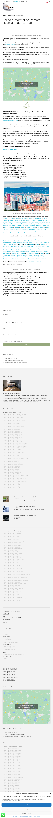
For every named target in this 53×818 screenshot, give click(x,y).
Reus (48, 246)
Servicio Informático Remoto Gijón (11, 469)
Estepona (39, 229)
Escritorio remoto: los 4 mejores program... (25, 515)
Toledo (30, 255)
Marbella (25, 242)
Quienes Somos (6, 610)
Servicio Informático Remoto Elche (12, 454)
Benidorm (7, 224)
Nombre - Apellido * (26, 317)
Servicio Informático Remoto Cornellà (12, 449)
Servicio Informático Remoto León (11, 785)
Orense (26, 244)
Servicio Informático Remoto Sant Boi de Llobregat (15, 577)
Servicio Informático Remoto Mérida (12, 538)
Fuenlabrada (13, 231)
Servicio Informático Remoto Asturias (12, 753)
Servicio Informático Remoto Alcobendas (13, 417)
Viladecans (15, 258)
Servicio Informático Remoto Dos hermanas (14, 452)
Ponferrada (23, 246)
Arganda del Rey (42, 220)
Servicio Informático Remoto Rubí (11, 562)
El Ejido (6, 229)
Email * (26, 330)
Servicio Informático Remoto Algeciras (12, 423)
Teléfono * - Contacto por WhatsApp (26, 324)
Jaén (9, 239)
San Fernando (20, 249)
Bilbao (12, 224)
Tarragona (19, 255)
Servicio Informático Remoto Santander (13, 576)
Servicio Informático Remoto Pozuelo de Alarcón (15, 554)
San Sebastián (43, 249)
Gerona (26, 231)
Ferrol (44, 229)
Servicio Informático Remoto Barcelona (13, 432)
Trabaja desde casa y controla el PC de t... (25, 506)
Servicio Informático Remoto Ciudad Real (13, 767)
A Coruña (5, 218)
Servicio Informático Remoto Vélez (12, 594)
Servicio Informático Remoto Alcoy (12, 422)
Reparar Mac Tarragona (8, 672)
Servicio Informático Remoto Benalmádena (13, 435)
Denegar (26, 809)
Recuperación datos (7, 656)
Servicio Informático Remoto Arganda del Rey (14, 426)
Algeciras (17, 220)
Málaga (14, 242)
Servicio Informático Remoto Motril (12, 544)
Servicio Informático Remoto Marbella (12, 535)
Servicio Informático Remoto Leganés (12, 482)
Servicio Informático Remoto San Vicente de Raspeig (16, 580)
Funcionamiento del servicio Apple (11, 611)
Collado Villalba (8, 227)
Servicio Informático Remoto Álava (12, 748)
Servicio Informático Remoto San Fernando (13, 568)
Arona (5, 222)
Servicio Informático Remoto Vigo (11, 595)
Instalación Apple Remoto (10, 641)
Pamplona (6, 246)
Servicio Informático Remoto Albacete (12, 750)
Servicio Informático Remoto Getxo (12, 473)
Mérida (36, 242)
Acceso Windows (7, 644)
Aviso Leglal (37, 816)
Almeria (28, 220)
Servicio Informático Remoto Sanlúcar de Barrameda (16, 570)
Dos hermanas (41, 227)
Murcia (21, 244)
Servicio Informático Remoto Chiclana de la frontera (15, 446)
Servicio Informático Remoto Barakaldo (13, 434)
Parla (11, 246)
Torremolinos (6, 257)
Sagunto (39, 248)
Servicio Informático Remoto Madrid (12, 791)
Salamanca (45, 248)
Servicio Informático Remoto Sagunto (12, 565)
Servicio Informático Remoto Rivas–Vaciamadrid (15, 557)
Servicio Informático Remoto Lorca (12, 487)
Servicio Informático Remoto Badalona (12, 431)
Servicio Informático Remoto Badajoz (12, 756)
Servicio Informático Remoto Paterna (12, 551)
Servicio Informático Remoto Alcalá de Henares (14, 420)
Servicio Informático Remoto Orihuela (12, 545)
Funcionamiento (7, 639)
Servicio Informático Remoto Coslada (12, 450)
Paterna (16, 246)
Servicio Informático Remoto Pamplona (13, 548)
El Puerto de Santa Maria (28, 229)
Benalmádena (46, 222)
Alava (11, 218)
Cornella (22, 227)
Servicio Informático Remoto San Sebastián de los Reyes (16, 573)
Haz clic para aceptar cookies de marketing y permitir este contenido (26, 84)
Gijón (35, 231)
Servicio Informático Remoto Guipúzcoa (13, 779)
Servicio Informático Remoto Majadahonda (13, 531)
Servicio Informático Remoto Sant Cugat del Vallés (15, 566)
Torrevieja (20, 257)
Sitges (47, 253)
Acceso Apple (6, 636)
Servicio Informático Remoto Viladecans (13, 597)
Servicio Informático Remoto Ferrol (12, 461)
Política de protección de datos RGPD (27, 816)
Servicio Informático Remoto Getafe (12, 467)
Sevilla (42, 253)
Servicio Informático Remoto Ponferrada (13, 553)
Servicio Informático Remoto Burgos (12, 759)
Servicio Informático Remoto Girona (12, 774)
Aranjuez (34, 220)
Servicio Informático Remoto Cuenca (12, 771)
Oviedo (37, 244)
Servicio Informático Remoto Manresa (12, 533)
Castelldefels (41, 224)
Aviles (13, 222)
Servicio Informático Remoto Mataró (12, 536)
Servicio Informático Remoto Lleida (12, 788)
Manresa (19, 242)
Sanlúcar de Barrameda (31, 249)
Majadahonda (7, 242)
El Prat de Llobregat (15, 229)
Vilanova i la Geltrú (25, 258)
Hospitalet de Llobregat (30, 232)
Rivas (5, 248)
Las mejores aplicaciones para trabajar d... (25, 497)
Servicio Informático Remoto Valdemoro (13, 592)
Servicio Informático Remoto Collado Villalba (14, 447)
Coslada (28, 227)
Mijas (41, 242)
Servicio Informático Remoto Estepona (12, 460)
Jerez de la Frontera (17, 239)
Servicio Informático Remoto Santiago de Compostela (16, 579)
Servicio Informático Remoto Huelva (12, 780)
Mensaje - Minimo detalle (26, 336)
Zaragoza (44, 258)
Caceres (23, 224)
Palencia (42, 244)
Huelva (39, 232)
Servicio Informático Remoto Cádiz (12, 762)
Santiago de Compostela (18, 253)
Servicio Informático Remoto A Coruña (12, 415)
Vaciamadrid (11, 248)
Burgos (17, 224)
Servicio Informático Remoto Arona (12, 428)
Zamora (38, 258)
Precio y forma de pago (9, 650)
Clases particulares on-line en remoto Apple (14, 654)
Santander (39, 251)
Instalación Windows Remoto (10, 649)
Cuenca (34, 227)
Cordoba (16, 227)
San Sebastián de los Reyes (11, 251)
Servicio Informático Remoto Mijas (11, 539)
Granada (40, 231)
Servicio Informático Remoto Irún (11, 476)
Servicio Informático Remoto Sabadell (12, 563)
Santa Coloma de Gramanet (27, 251)
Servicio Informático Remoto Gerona (12, 773)
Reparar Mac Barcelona (8, 679)
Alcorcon (6, 220)
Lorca (35, 240)
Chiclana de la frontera (35, 225)
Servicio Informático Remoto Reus (11, 556)
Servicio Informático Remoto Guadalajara (13, 777)
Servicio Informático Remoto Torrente (12, 589)
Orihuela (31, 244)
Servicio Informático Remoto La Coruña (13, 770)
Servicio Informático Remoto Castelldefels (13, 441)
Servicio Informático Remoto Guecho (12, 472)
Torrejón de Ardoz (38, 255)
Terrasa (25, 255)
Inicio (4, 15)
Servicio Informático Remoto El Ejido (12, 455)
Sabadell (33, 248)
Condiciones (6, 613)
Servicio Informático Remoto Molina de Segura (14, 541)
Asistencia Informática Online (10, 669)
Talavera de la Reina (9, 255)
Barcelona (38, 222)
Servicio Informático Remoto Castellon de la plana (15, 443)
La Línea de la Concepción (31, 239)
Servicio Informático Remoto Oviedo (12, 547)
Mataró (31, 242)
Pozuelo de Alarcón (40, 246)
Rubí (28, 248)
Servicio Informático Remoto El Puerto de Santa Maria (16, 458)
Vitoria (33, 258)
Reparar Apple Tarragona (9, 674)
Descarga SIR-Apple (8, 638)
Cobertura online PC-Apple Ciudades (12, 412)
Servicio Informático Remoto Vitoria (12, 600)
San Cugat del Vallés (9, 249)
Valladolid (39, 257)
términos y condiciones (16, 341)
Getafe (31, 231)
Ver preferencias (26, 813)
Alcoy (11, 220)
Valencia (33, 257)
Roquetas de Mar (20, 248)
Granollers (6, 232)
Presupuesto (6, 614)
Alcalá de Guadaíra (36, 218)
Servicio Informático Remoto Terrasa (12, 585)
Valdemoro (27, 257)
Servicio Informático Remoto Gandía (12, 466)
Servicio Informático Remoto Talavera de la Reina (15, 583)
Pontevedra (30, 246)
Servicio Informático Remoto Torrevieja (12, 591)
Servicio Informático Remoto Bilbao (12, 438)
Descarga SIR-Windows (9, 646)
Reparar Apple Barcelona (9, 680)
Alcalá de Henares (25, 218)
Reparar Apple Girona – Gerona (10, 677)
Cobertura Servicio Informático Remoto (12, 746)
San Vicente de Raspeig (32, 253)
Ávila (9, 222)
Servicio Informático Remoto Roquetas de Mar (14, 560)
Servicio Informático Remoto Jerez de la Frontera (15, 478)
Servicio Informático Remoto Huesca (12, 782)
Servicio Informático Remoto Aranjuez (12, 425)
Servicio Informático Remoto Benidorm (13, 437)
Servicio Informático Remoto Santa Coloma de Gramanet (17, 574)
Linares (20, 240)
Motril (16, 244)
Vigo (10, 258)
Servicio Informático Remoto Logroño (12, 485)
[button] (50, 793)
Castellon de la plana (9, 225)
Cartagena (34, 224)
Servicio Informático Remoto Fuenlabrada (13, 464)
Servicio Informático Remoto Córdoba (12, 768)
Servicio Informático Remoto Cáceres (12, 760)
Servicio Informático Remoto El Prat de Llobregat (15, 457)
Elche (47, 227)
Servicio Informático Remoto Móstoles (12, 542)
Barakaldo (31, 222)
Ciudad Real (46, 225)
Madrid (44, 240)
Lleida (25, 240)
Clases (4, 652)
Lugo (39, 240)
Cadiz (28, 224)
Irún (5, 239)
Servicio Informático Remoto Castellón (12, 765)
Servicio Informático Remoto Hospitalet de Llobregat (16, 475)
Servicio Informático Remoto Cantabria (13, 763)
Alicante (23, 220)
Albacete (16, 218)
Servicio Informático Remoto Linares (12, 484)
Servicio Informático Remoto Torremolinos (13, 588)
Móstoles (11, 244)
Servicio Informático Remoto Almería (12, 751)
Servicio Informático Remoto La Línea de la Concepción (16, 479)
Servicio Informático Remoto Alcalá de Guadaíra (15, 414)
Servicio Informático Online (9, 671)
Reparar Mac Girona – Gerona (10, 676)
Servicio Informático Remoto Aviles (12, 429)
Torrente (14, 257)
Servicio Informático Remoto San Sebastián (13, 571)
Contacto (5, 622)
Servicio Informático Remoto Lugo (11, 789)
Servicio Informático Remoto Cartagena (13, 440)
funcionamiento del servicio (10, 120)
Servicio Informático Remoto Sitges (12, 582)
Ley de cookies (16, 816)
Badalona (24, 222)
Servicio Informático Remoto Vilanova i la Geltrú (15, 598)
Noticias (4, 621)
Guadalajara (13, 232)
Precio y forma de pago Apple (11, 642)
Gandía (20, 231)
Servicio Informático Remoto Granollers (13, 470)
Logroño (30, 240)
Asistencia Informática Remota (10, 668)
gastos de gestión (10, 44)
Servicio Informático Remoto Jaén (11, 783)
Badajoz (18, 222)
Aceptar (26, 805)
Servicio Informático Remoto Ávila (11, 754)
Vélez (44, 257)
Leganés (10, 240)
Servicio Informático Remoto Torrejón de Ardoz (14, 586)
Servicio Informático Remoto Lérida (12, 786)
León (15, 240)
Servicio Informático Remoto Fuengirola (13, 463)
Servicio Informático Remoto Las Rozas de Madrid (15, 481)
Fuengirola (6, 231)
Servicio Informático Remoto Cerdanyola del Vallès (15, 444)
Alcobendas (46, 218)
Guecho (20, 232)
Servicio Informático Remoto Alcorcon (12, 419)
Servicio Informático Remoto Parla (11, 550)
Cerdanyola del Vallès (22, 225)
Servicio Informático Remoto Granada (12, 776)
